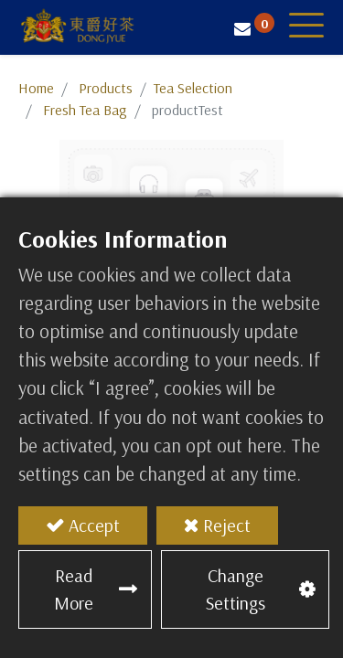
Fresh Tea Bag (85, 110)
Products (106, 88)
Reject (227, 525)
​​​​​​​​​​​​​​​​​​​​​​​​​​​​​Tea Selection (193, 88)
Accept (94, 525)
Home (36, 88)
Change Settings (235, 589)
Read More (73, 589)
